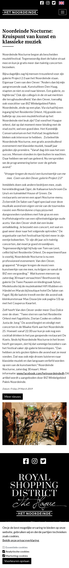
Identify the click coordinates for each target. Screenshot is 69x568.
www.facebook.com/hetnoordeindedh (41, 373)
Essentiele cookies (17, 547)
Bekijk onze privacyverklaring (20, 540)
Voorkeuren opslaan (16, 561)
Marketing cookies (17, 555)
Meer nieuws (12, 396)
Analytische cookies (17, 551)
